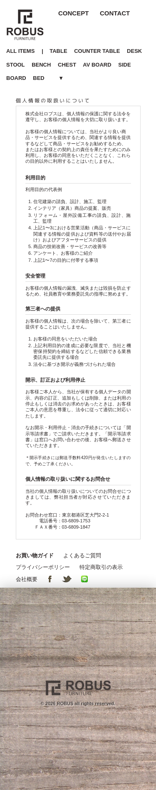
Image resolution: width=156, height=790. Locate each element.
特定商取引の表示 (101, 567)
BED (38, 78)
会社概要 (26, 579)
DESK (134, 51)
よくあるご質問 (82, 555)
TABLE (58, 51)
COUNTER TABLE (97, 51)
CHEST (67, 65)
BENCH (41, 65)
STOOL (15, 65)
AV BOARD (97, 65)
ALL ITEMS (20, 51)
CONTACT (115, 13)
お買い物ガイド (35, 555)
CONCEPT (73, 13)
